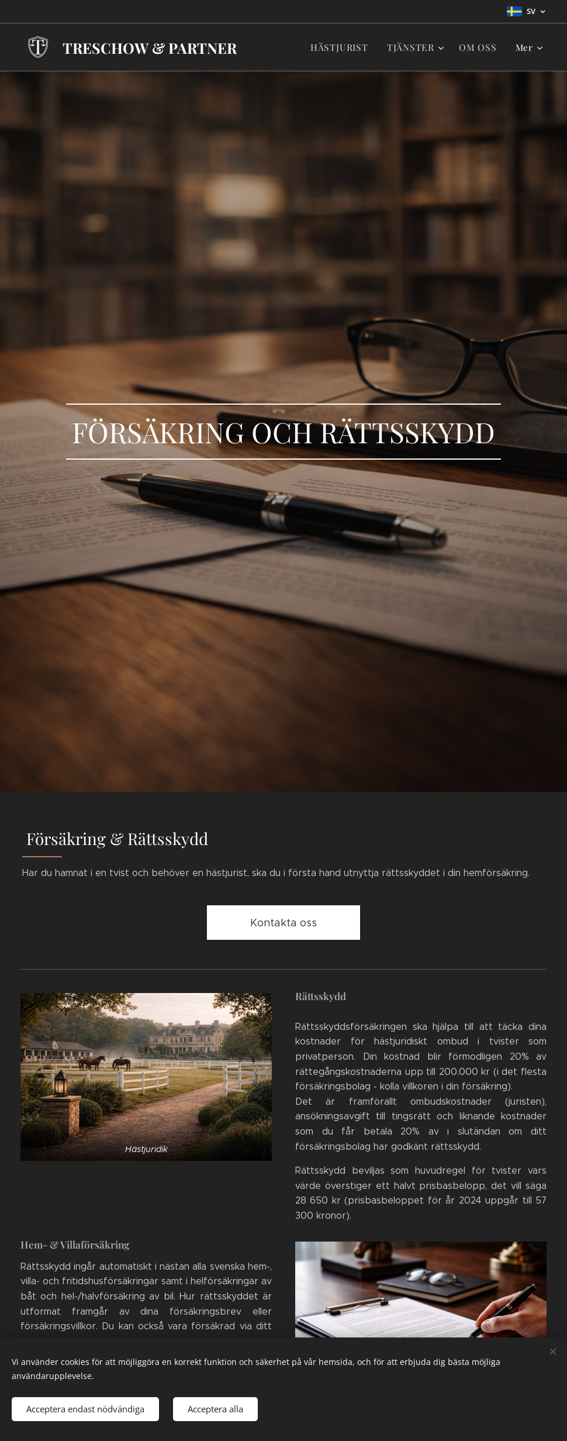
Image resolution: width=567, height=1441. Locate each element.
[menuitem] (347, 47)
